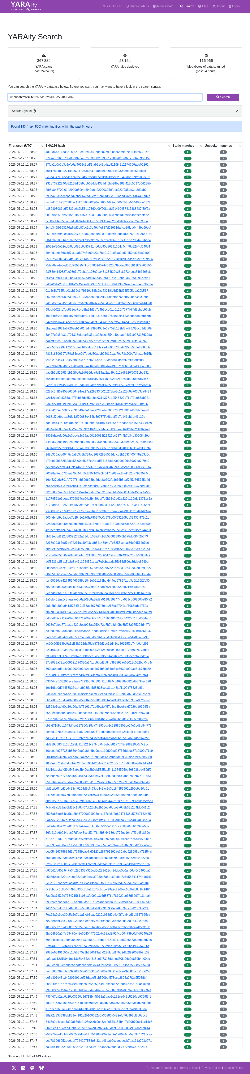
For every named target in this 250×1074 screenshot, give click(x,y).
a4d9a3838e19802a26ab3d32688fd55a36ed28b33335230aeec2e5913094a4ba (99, 442)
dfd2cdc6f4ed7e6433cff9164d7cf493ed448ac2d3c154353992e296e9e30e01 (97, 788)
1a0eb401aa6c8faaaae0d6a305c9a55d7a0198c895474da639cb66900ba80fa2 (98, 599)
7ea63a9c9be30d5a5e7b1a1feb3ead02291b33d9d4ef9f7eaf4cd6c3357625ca (97, 914)
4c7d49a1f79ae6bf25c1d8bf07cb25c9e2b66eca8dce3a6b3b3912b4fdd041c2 (97, 807)
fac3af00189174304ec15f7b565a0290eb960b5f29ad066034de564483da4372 (98, 202)
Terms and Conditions (161, 1067)
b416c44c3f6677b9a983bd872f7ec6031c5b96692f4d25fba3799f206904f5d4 (97, 794)
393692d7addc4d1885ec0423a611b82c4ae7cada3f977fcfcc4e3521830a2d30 (98, 902)
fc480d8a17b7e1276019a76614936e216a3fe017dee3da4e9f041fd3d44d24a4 (98, 511)
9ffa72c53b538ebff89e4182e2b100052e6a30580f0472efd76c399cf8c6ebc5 (96, 1015)
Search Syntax (24, 110)
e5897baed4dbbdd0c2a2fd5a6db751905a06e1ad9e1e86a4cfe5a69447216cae (98, 1034)
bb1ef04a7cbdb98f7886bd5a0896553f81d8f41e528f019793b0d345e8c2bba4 (97, 700)
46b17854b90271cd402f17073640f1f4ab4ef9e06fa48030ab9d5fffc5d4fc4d (95, 170)
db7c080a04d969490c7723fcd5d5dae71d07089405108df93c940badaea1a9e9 (98, 612)
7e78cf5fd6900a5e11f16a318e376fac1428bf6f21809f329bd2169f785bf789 (95, 586)
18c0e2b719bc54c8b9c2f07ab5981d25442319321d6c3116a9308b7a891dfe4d (98, 763)
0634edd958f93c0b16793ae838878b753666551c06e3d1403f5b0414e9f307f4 (98, 448)
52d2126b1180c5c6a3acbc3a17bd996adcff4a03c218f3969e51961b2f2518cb (97, 864)
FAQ (203, 6)
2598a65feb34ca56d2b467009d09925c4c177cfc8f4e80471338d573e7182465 (98, 813)
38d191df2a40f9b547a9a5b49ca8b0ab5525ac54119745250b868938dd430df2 (98, 769)
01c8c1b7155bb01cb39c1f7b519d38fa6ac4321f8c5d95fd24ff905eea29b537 (96, 290)
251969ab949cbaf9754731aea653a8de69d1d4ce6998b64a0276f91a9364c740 (98, 234)
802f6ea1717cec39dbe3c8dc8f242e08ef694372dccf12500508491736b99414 (97, 1028)
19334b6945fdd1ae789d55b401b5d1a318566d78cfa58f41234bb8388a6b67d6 (98, 315)
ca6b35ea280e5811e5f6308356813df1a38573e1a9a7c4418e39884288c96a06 (98, 845)
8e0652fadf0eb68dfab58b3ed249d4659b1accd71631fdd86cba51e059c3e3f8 (97, 637)
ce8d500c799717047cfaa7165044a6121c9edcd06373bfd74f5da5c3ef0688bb (97, 347)
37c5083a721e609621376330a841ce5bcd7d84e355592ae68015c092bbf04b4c (99, 662)
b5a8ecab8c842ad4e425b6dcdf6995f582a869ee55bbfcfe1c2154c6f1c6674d (97, 713)
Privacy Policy (211, 1067)
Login (234, 6)
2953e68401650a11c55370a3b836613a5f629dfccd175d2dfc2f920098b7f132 (97, 952)
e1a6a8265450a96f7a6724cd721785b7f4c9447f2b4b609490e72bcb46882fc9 (97, 555)
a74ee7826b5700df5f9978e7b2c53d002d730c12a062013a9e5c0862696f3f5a (97, 158)
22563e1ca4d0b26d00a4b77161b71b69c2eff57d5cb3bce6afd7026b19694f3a (97, 706)
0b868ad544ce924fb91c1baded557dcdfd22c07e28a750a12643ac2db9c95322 (98, 568)
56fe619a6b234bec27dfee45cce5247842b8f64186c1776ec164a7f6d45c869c (97, 832)
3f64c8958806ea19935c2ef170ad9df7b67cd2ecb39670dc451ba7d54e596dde (98, 240)
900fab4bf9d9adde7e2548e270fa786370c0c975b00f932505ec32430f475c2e (97, 517)
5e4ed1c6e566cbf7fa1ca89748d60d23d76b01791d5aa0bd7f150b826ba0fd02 (97, 252)
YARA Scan (112, 6)
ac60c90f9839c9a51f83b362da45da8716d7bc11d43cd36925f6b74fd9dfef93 (96, 643)
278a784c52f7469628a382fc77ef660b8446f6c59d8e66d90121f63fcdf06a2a (96, 719)
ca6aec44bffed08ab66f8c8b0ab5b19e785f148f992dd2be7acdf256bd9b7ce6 (96, 378)
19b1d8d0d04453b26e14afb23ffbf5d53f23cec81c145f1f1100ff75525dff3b (94, 687)
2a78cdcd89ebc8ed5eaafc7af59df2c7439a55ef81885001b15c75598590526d (97, 965)
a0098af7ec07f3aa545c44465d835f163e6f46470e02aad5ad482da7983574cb (97, 473)
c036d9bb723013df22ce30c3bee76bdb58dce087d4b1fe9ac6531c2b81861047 (98, 631)
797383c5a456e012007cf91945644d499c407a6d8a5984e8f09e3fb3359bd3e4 (98, 990)
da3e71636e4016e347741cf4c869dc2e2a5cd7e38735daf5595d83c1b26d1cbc (98, 1002)
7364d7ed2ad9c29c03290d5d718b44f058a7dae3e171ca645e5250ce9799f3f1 (98, 996)
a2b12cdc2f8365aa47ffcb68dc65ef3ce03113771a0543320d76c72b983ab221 (97, 397)
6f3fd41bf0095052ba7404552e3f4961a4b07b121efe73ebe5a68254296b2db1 (97, 278)
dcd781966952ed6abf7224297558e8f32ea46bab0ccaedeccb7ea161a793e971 (98, 1040)
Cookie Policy (233, 1067)
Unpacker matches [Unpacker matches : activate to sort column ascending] (218, 145)
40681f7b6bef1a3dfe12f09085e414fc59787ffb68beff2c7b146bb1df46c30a (95, 416)
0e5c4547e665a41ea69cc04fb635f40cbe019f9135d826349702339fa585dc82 (97, 177)
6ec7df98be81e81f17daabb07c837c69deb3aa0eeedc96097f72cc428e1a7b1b (98, 593)
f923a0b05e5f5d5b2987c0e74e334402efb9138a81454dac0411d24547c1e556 (98, 492)
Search (187, 6)
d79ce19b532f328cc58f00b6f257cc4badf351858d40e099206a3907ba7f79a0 (97, 460)
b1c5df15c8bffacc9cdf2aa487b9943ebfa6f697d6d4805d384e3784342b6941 (96, 675)
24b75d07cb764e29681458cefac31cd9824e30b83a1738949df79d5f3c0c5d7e (98, 694)
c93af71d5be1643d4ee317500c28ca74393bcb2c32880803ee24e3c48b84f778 (98, 725)
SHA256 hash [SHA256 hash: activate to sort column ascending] (55, 145)
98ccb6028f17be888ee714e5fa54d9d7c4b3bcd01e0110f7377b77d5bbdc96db (98, 309)
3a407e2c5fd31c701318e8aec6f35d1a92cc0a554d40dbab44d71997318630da (98, 334)
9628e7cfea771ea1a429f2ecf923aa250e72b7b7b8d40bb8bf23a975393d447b (98, 624)
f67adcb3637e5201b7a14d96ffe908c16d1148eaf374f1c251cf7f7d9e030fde (96, 1009)
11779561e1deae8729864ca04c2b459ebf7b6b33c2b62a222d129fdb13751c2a (98, 498)
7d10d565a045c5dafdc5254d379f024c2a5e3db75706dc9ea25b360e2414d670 (98, 303)
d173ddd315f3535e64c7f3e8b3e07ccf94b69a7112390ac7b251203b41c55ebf (97, 505)
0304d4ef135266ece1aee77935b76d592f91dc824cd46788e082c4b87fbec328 (98, 681)
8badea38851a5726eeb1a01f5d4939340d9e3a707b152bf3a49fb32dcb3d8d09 (98, 328)
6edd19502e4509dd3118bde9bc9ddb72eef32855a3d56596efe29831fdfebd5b (98, 385)
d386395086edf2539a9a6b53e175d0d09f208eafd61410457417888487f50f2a (97, 208)
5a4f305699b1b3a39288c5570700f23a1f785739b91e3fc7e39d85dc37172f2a (97, 971)
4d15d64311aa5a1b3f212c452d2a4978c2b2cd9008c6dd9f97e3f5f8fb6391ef (97, 152)
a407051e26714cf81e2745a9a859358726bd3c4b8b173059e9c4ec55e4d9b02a (99, 284)
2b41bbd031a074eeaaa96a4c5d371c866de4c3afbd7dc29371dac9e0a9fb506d (98, 757)
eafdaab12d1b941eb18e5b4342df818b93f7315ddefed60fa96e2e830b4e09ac (97, 958)
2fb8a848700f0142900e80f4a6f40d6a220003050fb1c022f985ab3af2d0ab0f (96, 189)
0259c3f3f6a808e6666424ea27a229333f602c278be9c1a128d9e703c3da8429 (98, 391)
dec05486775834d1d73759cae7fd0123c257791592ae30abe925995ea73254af (98, 851)
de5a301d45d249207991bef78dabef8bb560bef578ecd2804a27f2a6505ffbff (96, 977)
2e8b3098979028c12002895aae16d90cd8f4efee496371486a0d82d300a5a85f (98, 366)
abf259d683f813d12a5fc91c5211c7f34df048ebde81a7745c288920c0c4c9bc (97, 744)
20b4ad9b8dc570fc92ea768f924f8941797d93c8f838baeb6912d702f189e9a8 (97, 429)
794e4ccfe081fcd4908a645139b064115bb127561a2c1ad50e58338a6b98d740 (98, 939)
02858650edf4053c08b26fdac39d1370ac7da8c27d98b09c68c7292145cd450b (98, 523)
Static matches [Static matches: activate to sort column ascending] (183, 145)
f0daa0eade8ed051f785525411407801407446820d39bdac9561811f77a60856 (98, 265)
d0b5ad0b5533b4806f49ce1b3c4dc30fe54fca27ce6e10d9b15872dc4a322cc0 (97, 858)
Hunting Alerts (137, 6)
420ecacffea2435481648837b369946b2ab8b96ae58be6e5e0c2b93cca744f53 (98, 530)
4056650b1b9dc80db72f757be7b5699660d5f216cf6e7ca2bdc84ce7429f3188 (97, 927)
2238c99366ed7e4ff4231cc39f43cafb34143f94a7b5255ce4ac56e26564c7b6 (97, 542)
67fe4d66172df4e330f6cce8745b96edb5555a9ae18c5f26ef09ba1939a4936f (97, 946)
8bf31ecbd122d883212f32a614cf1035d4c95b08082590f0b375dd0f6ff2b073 (96, 536)
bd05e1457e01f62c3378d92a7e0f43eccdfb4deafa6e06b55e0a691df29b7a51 (97, 738)
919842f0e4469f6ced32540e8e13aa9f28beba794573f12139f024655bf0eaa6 (97, 410)
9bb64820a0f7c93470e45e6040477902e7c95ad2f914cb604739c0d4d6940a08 (98, 933)
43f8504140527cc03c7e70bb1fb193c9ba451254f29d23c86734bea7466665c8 (98, 271)
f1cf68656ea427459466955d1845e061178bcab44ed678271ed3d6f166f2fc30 (97, 580)
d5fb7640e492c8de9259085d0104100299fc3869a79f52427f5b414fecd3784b (97, 782)
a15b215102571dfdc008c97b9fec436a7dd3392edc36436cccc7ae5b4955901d (98, 839)
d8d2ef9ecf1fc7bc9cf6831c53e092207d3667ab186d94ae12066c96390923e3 (97, 549)
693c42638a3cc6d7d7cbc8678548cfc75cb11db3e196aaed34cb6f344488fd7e (97, 196)
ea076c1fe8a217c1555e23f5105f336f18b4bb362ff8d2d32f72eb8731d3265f (96, 1047)
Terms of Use (189, 1067)
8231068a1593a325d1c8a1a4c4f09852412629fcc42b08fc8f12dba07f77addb (97, 650)
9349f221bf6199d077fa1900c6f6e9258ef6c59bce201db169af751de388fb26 (96, 404)
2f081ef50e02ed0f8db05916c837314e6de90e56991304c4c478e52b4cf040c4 (97, 246)
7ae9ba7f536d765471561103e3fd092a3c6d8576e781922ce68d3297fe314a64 (98, 895)
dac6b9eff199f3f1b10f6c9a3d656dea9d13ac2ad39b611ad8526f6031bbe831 (97, 372)
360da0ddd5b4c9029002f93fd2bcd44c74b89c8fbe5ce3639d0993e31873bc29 (98, 668)
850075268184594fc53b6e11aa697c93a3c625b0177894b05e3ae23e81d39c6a (99, 259)
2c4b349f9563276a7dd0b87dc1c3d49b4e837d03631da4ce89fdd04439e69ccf (98, 227)
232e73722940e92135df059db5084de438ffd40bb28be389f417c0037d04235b (98, 183)
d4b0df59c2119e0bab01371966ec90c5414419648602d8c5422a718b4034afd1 (98, 618)
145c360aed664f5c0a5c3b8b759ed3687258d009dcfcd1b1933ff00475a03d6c (97, 454)
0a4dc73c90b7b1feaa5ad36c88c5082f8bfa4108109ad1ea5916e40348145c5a (98, 820)
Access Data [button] (163, 6)
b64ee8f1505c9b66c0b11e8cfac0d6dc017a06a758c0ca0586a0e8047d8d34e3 (98, 486)
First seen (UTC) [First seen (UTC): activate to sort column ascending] (20, 145)
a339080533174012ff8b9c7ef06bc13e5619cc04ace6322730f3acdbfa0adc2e (97, 656)
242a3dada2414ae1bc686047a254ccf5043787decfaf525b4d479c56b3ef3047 (97, 322)
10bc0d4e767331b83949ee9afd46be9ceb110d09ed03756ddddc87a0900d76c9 (99, 750)
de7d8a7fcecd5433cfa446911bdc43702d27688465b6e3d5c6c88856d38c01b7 (98, 467)
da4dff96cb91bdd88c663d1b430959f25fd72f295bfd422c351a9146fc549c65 (96, 341)
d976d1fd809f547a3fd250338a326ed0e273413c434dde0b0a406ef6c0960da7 (98, 870)
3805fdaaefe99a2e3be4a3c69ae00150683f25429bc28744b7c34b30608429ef (97, 435)
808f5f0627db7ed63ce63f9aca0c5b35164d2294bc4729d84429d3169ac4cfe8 (97, 984)
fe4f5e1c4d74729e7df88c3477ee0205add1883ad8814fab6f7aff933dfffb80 (95, 360)
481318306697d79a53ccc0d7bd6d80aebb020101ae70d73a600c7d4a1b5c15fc (99, 353)
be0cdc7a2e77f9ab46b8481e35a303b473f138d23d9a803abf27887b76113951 (98, 776)
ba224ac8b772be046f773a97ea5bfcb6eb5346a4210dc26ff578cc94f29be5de (97, 826)
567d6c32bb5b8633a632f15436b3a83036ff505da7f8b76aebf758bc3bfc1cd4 (97, 297)
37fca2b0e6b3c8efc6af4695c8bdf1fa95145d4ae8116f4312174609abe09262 (97, 164)
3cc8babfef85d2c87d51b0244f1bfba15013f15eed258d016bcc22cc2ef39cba (96, 221)
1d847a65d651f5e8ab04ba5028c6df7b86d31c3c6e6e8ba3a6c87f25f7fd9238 (97, 908)
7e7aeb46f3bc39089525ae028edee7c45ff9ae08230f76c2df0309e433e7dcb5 (97, 921)
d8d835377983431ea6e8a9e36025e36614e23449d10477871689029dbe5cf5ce (99, 801)
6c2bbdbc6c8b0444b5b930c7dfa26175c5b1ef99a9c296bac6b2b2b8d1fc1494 (97, 889)
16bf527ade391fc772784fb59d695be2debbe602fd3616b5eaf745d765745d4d (97, 479)
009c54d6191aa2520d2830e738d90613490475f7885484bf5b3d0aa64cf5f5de (98, 574)
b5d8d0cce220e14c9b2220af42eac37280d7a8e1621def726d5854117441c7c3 (98, 876)
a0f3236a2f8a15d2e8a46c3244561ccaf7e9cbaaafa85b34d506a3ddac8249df (97, 561)
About (218, 6)
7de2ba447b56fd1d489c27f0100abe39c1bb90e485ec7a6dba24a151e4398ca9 (98, 423)
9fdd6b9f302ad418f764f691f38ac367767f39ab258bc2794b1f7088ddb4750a (96, 605)
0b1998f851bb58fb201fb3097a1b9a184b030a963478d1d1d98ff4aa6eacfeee (97, 215)
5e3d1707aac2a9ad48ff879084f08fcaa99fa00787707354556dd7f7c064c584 (97, 883)
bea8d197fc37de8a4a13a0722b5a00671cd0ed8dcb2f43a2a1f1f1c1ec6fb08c (97, 731)
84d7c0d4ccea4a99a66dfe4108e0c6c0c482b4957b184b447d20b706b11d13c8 (98, 1021)
